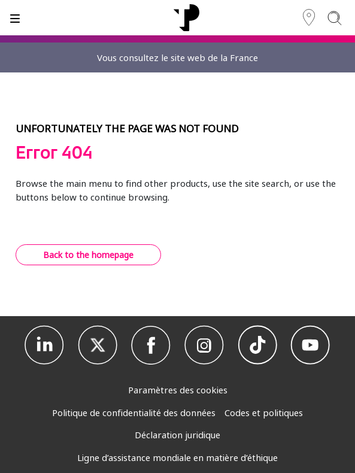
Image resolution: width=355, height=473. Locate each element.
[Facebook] (151, 345)
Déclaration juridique (177, 435)
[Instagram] (204, 345)
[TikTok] (257, 345)
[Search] (334, 17)
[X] (97, 345)
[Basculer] (15, 18)
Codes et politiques (263, 413)
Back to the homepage (88, 254)
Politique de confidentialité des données (134, 413)
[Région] (309, 17)
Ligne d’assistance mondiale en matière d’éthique (177, 457)
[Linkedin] (44, 345)
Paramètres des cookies (177, 390)
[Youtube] (310, 345)
